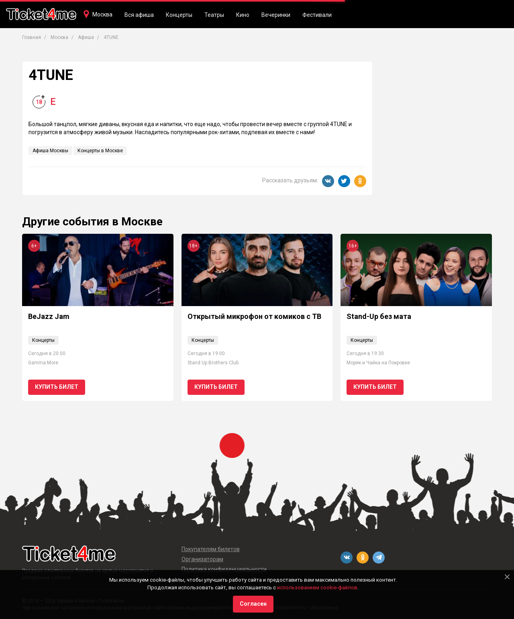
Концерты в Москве (100, 150)
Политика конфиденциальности (224, 569)
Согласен (253, 604)
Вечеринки (275, 15)
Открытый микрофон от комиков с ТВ (254, 316)
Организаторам (202, 559)
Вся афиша (139, 15)
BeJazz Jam (48, 316)
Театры (214, 15)
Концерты (179, 15)
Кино (242, 15)
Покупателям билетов (211, 549)
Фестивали (317, 15)
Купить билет (56, 387)
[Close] (507, 576)
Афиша (86, 37)
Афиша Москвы (50, 150)
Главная (31, 37)
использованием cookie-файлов (317, 587)
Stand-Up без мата (379, 316)
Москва (102, 14)
